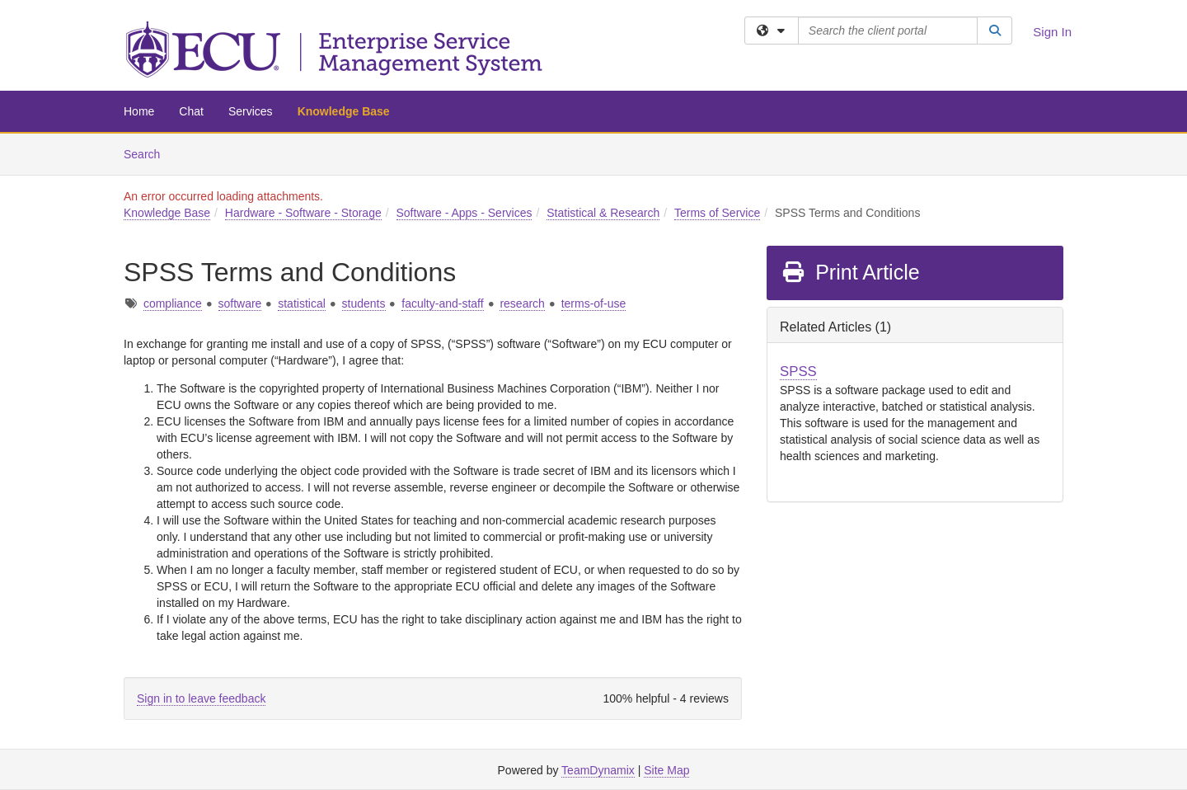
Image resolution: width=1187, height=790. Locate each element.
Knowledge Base (344, 111)
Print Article (850, 272)
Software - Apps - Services (464, 212)
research (522, 303)
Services (250, 111)
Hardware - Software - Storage (303, 212)
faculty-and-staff (442, 303)
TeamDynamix (598, 770)
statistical (302, 303)
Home (139, 111)
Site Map (666, 770)
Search (148, 153)
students (364, 303)
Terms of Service (717, 212)
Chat (191, 111)
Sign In (1052, 32)
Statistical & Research (603, 212)
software (240, 303)
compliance (172, 303)
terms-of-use (593, 303)
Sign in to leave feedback (201, 698)
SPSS (798, 371)
